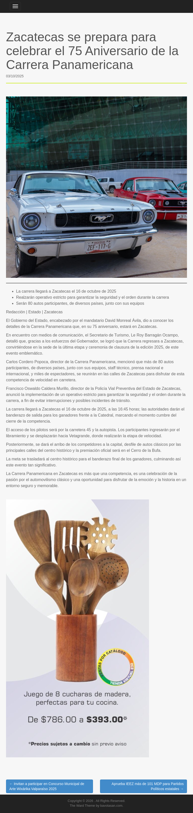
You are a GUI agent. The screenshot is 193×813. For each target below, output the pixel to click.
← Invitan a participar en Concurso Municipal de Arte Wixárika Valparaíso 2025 (46, 786)
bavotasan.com (111, 805)
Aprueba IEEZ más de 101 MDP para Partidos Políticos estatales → (148, 786)
